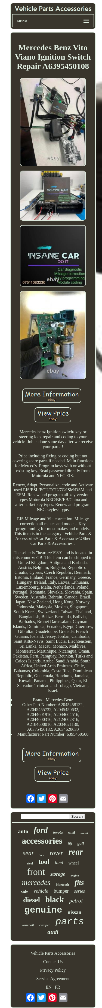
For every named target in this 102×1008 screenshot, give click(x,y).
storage (57, 874)
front (36, 872)
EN (48, 987)
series (79, 891)
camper (44, 925)
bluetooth (62, 885)
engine (74, 875)
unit (71, 832)
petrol (76, 900)
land (59, 862)
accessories (42, 841)
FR (57, 987)
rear (76, 852)
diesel (31, 900)
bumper (61, 891)
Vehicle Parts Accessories (53, 953)
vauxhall (28, 925)
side (24, 891)
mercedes (36, 882)
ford (41, 829)
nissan (74, 912)
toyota (58, 832)
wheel (74, 863)
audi (52, 931)
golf (81, 843)
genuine (43, 910)
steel (30, 863)
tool (43, 861)
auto (23, 831)
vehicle (41, 891)
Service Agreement (52, 978)
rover (56, 853)
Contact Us (53, 961)
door (41, 855)
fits (79, 882)
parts (69, 921)
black (54, 899)
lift (70, 844)
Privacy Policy (53, 970)
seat (28, 853)
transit (84, 833)
